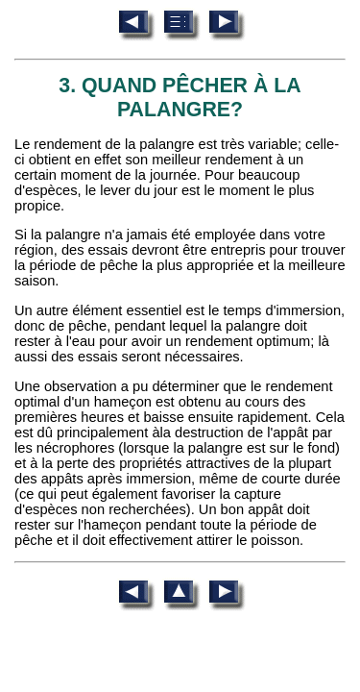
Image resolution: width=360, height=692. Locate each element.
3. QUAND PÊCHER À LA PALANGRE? (179, 97)
